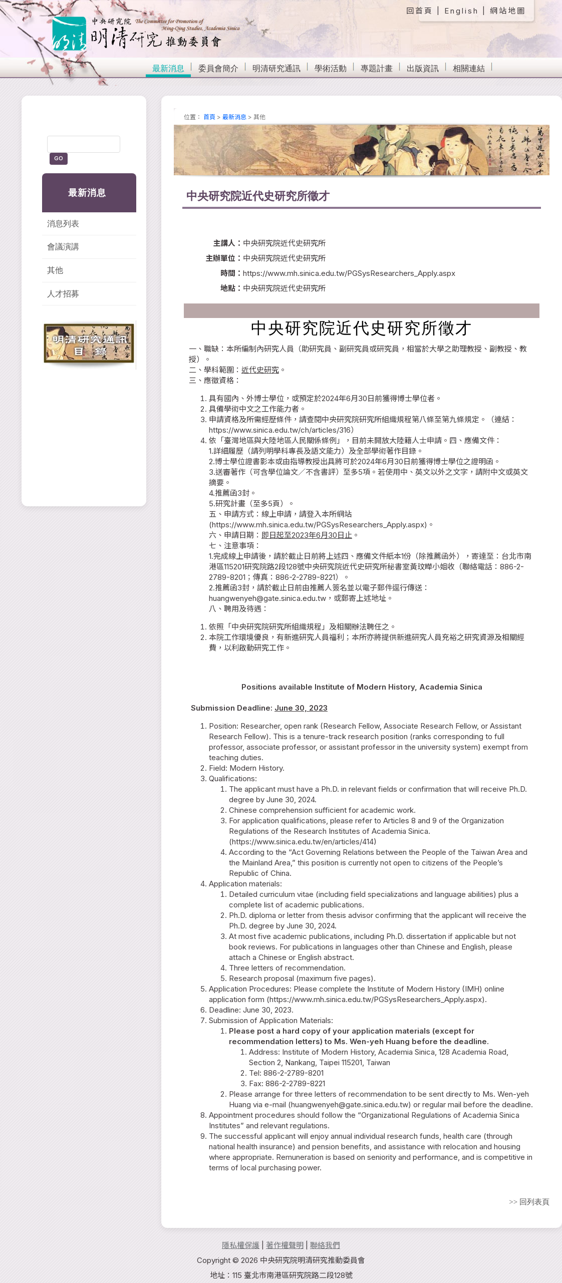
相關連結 (469, 68)
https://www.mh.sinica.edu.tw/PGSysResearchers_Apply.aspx (318, 524)
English (461, 11)
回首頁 (419, 11)
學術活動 (331, 68)
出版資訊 (423, 68)
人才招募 (63, 293)
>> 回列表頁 (529, 1202)
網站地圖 (508, 11)
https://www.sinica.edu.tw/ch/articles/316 (280, 430)
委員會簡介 (218, 68)
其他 (55, 270)
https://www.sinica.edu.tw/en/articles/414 (303, 841)
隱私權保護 (240, 1245)
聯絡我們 (325, 1245)
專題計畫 (377, 68)
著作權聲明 (285, 1245)
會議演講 (63, 246)
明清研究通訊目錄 (89, 345)
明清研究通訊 (276, 68)
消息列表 (63, 223)
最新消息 (168, 68)
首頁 (209, 117)
